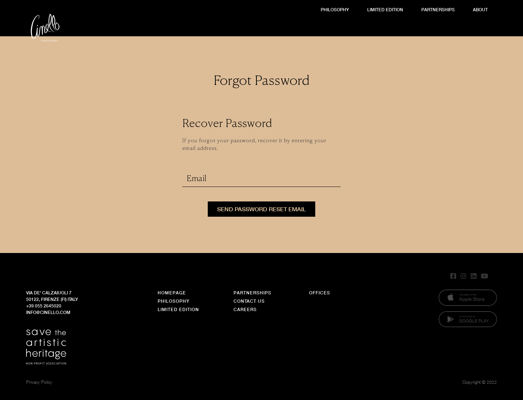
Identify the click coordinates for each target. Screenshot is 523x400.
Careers (245, 309)
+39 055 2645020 (43, 306)
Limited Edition (385, 9)
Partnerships (438, 9)
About (480, 9)
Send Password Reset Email (261, 208)
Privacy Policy (39, 382)
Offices (319, 292)
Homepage (172, 292)
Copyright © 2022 (479, 382)
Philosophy (335, 9)
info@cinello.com (48, 312)
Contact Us (249, 301)
